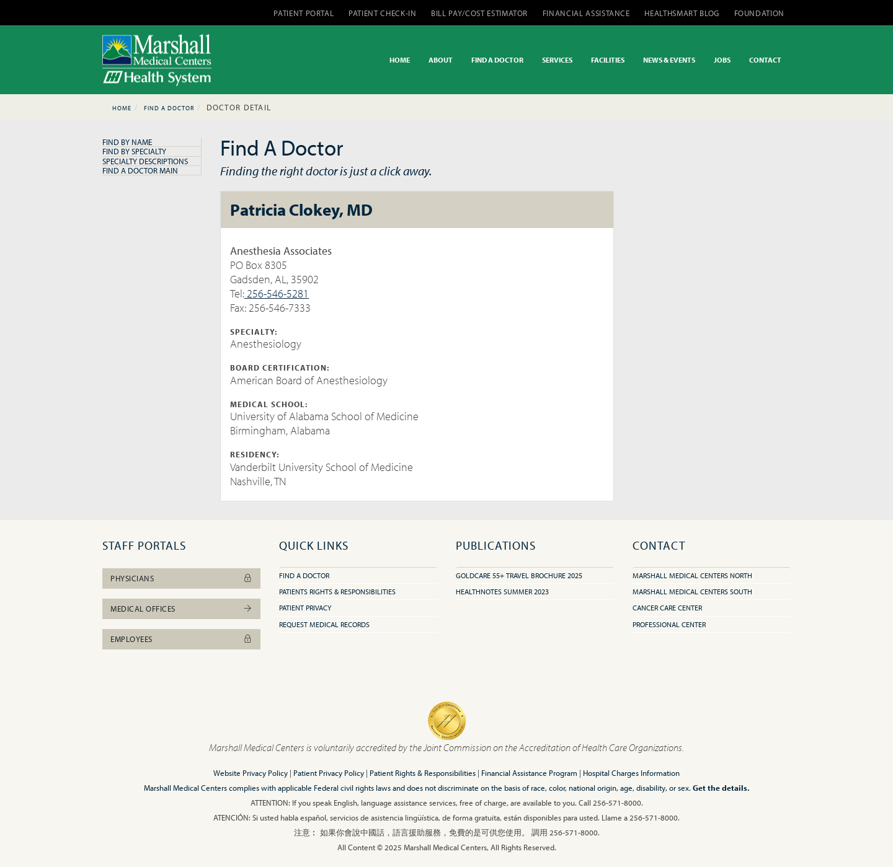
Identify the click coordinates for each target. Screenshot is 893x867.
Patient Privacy (305, 607)
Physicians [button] (181, 578)
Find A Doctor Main (140, 170)
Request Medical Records (324, 624)
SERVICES (557, 59)
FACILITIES (607, 59)
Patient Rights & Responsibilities (423, 773)
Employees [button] (181, 639)
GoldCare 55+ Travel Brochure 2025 (519, 575)
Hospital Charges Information (631, 773)
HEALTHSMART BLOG (681, 13)
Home (121, 108)
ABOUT (441, 59)
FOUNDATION (759, 13)
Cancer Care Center (667, 607)
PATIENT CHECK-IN (382, 13)
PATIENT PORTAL (303, 13)
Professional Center (669, 624)
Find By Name (127, 142)
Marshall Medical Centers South (692, 591)
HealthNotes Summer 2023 (502, 591)
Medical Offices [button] (181, 609)
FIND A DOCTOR (497, 59)
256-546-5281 (276, 293)
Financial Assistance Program (529, 773)
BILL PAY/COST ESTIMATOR (479, 13)
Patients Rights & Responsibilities (337, 591)
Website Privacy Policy (250, 773)
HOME (399, 59)
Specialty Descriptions (145, 161)
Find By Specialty (134, 151)
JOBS (722, 59)
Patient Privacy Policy (328, 773)
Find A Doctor (169, 108)
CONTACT (765, 59)
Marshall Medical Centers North (692, 575)
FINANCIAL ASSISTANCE (586, 13)
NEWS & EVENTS (669, 59)
